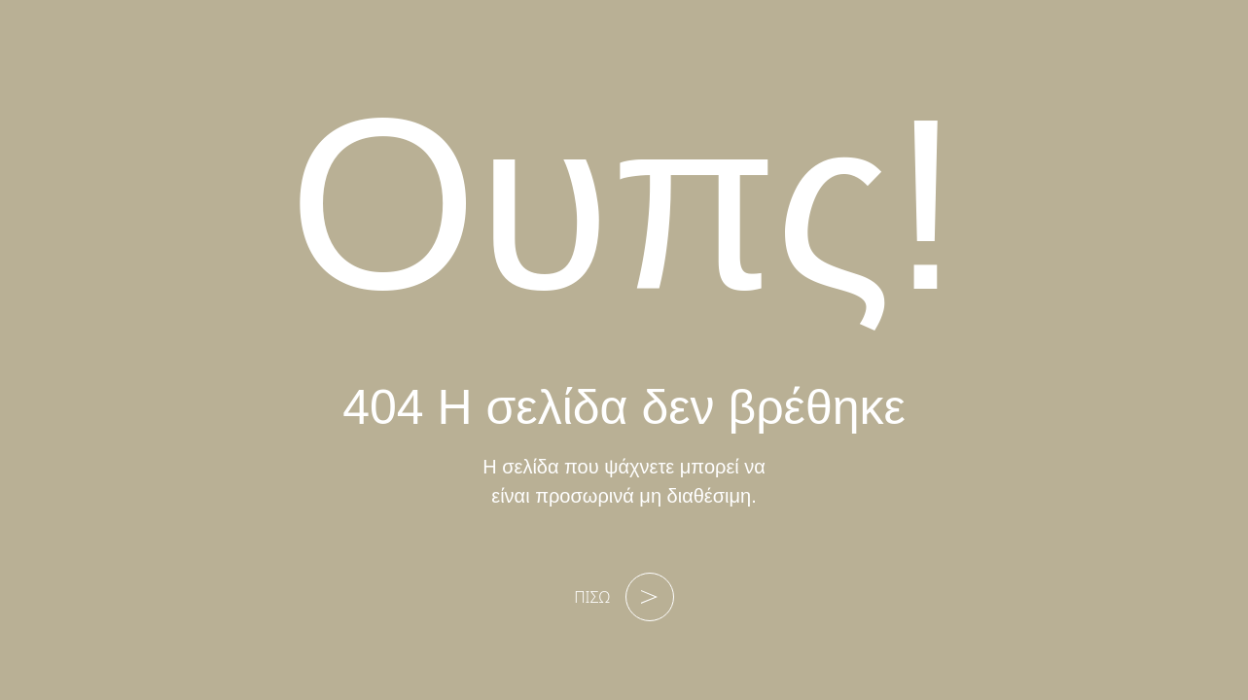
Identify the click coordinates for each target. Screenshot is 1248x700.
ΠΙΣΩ (624, 597)
